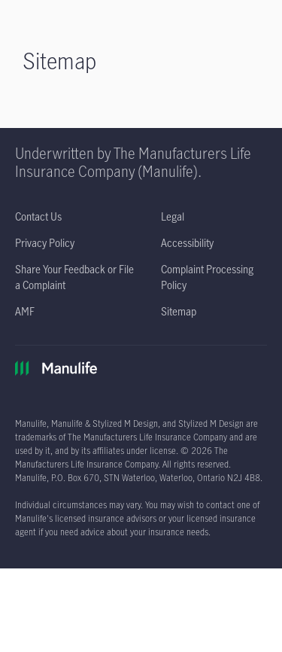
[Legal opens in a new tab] (172, 216)
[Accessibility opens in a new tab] (187, 243)
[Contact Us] (38, 216)
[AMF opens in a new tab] (25, 311)
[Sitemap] (178, 311)
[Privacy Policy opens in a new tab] (44, 243)
